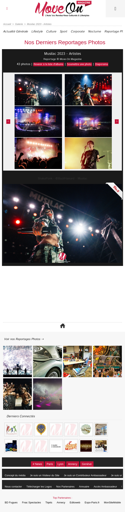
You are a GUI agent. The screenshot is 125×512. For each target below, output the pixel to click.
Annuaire (87, 486)
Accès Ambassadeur (109, 486)
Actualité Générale (17, 31)
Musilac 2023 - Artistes (38, 24)
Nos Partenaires (68, 486)
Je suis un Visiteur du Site (46, 474)
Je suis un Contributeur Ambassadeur (87, 474)
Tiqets (51, 502)
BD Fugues (11, 502)
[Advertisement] (62, 292)
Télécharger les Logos (40, 486)
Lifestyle (41, 31)
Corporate (86, 31)
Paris (48, 463)
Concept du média (15, 474)
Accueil (7, 24)
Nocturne (104, 31)
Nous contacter (13, 486)
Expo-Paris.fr (97, 502)
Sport (70, 31)
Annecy (74, 463)
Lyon (60, 463)
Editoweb (79, 502)
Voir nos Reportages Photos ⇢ (26, 338)
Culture (56, 31)
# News (34, 463)
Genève (89, 463)
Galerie (18, 24)
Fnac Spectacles (32, 502)
